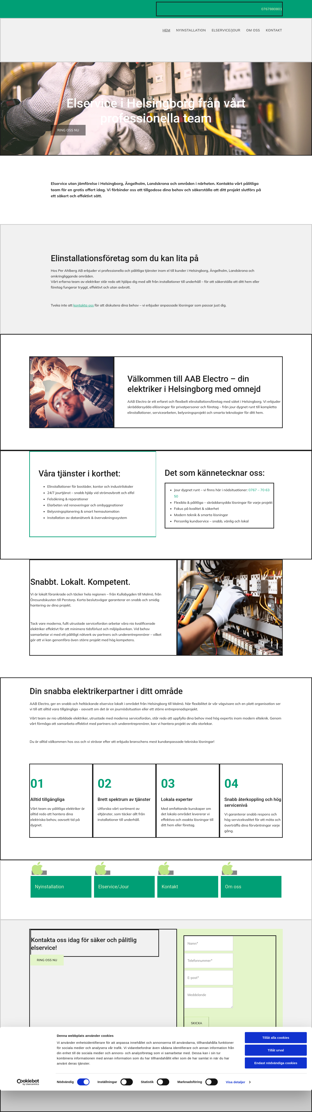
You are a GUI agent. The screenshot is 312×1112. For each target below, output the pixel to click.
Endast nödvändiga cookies (275, 1084)
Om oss (233, 886)
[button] (68, 130)
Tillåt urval (276, 1072)
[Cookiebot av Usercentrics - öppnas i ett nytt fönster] (28, 1103)
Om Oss (253, 29)
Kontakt (275, 29)
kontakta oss (83, 305)
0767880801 (271, 9)
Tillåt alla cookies (275, 1059)
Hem (166, 29)
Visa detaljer (235, 1103)
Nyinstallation (191, 29)
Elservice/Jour (226, 29)
